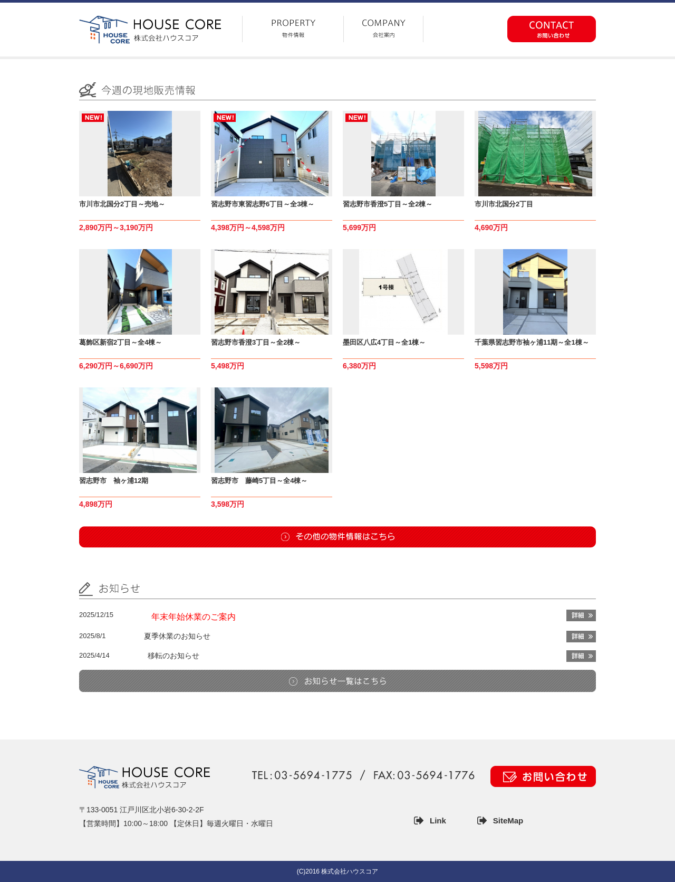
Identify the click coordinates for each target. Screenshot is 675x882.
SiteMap (508, 820)
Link (438, 820)
